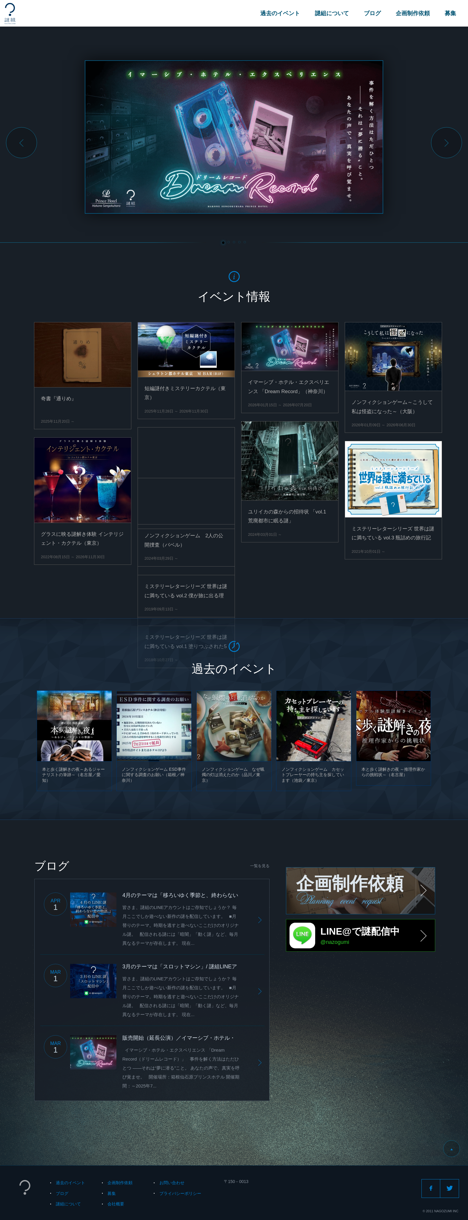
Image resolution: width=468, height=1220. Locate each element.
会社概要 (115, 1203)
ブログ (372, 13)
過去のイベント (280, 13)
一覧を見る (260, 866)
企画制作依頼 (413, 13)
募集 (450, 13)
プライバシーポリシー (180, 1193)
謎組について (332, 13)
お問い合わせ (171, 1182)
